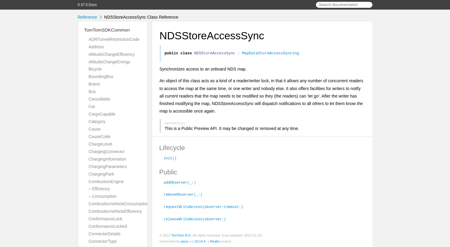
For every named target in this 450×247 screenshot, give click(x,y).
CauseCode (100, 136)
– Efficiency (99, 188)
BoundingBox (101, 76)
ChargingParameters (108, 166)
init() (173, 158)
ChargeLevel (100, 144)
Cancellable (99, 99)
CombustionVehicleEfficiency (115, 211)
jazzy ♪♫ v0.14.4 (193, 240)
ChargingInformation (108, 159)
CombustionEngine (106, 181)
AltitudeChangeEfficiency (112, 54)
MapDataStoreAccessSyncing (270, 53)
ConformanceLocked (108, 226)
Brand (94, 84)
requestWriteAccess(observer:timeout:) (206, 206)
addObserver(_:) (182, 182)
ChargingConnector (107, 151)
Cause (95, 129)
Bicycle (95, 69)
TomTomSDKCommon (107, 29)
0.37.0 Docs (87, 5)
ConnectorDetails (105, 233)
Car (92, 106)
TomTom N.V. (181, 234)
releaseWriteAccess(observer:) (197, 218)
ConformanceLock (105, 218)
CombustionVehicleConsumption (119, 203)
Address (96, 46)
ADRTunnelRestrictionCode (114, 39)
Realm (215, 240)
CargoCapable (102, 114)
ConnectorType (103, 241)
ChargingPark (101, 174)
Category (97, 121)
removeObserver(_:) (185, 194)
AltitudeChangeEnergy (109, 61)
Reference (87, 17)
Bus (92, 91)
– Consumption (103, 196)
